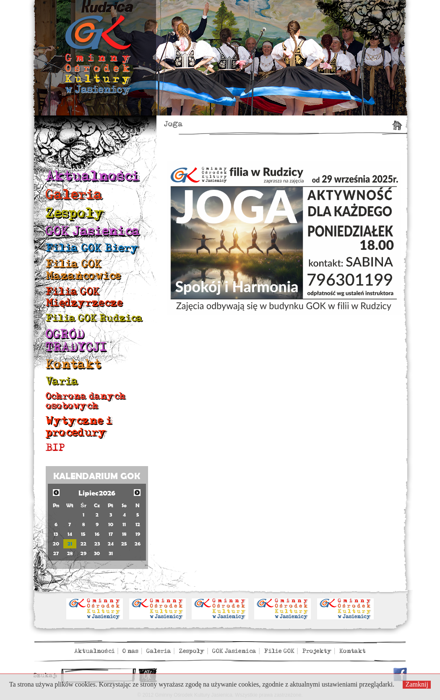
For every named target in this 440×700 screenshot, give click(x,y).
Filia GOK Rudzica (94, 318)
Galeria (74, 195)
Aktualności (92, 176)
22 (83, 543)
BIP (55, 448)
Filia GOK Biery (92, 248)
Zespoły (75, 213)
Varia (62, 381)
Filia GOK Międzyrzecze (84, 297)
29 (83, 553)
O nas (130, 651)
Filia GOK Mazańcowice (83, 269)
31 (111, 553)
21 (70, 543)
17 (111, 534)
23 (97, 543)
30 (97, 553)
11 (124, 524)
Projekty (317, 651)
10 (110, 524)
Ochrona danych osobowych (86, 400)
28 (70, 553)
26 (138, 543)
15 (83, 534)
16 (97, 534)
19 (137, 534)
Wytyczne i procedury (79, 426)
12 (137, 524)
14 (70, 534)
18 (124, 534)
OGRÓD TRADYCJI (76, 341)
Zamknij (417, 684)
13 (56, 534)
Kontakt (74, 364)
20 (56, 543)
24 (111, 543)
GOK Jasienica (93, 231)
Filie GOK (279, 651)
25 (124, 543)
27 (56, 553)
